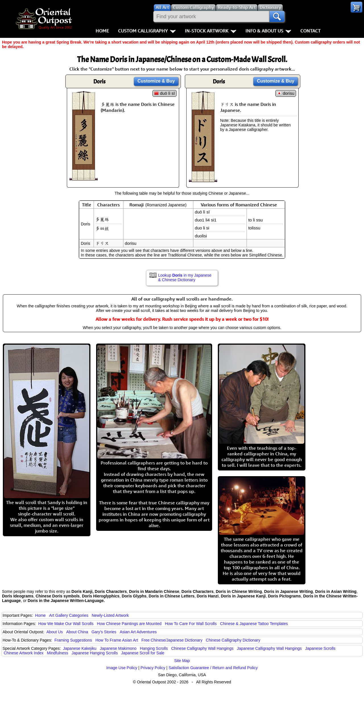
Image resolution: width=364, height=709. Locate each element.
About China (77, 632)
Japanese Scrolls (320, 648)
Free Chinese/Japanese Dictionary (171, 640)
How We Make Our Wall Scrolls (65, 623)
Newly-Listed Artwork (110, 615)
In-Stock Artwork (210, 31)
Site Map (182, 660)
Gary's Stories (104, 632)
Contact (310, 31)
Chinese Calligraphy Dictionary (233, 640)
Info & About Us (268, 31)
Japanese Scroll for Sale (142, 653)
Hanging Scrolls (154, 648)
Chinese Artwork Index (24, 653)
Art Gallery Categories (68, 615)
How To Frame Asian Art (116, 640)
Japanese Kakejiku (80, 648)
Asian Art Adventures (138, 632)
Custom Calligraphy (147, 31)
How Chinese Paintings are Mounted (129, 623)
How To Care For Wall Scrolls (191, 623)
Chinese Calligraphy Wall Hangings (202, 648)
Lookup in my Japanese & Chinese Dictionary (185, 277)
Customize (156, 81)
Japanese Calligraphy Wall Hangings (269, 648)
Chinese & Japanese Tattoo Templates (254, 623)
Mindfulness (57, 653)
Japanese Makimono (118, 648)
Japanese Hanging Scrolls (95, 653)
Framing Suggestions (73, 640)
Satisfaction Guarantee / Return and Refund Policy (213, 667)
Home (102, 31)
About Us (54, 632)
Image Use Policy (121, 667)
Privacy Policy (152, 667)
